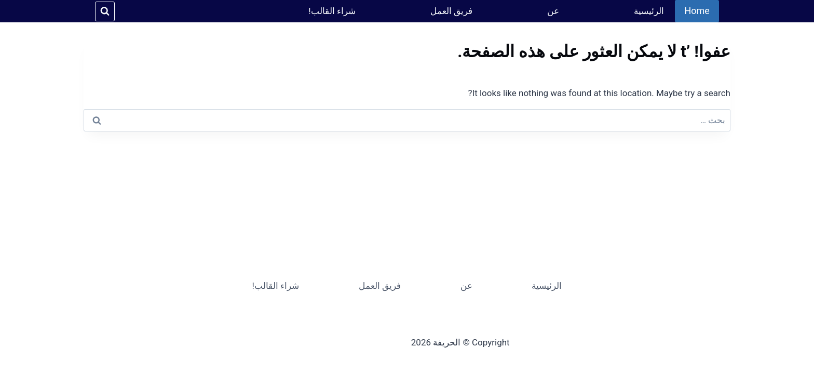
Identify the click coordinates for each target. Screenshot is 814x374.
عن (553, 11)
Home (696, 10)
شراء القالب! (332, 11)
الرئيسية (649, 11)
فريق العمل (451, 11)
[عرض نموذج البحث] (105, 11)
